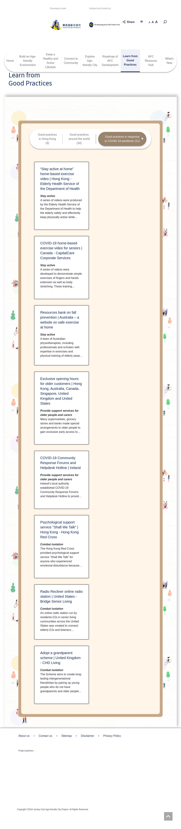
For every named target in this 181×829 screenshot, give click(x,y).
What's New (169, 73)
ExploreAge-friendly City (90, 73)
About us (23, 748)
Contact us (45, 748)
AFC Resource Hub (151, 73)
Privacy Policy (112, 748)
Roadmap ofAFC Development (110, 73)
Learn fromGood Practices (130, 72)
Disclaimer (87, 748)
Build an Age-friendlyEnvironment (27, 73)
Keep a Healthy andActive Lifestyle (50, 73)
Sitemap (66, 748)
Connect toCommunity (71, 73)
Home (10, 73)
